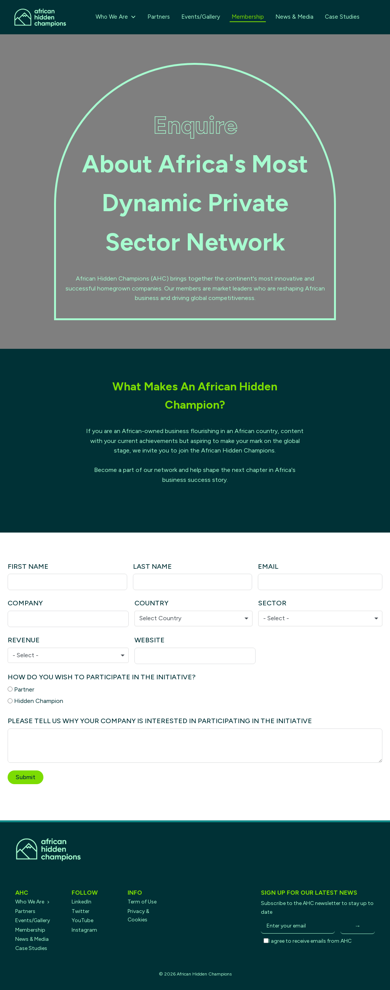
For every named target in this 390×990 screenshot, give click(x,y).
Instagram (84, 930)
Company (25, 603)
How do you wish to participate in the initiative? (102, 677)
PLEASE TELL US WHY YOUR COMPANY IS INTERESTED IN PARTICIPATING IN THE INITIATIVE (160, 721)
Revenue (24, 640)
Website (149, 640)
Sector (272, 603)
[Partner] (10, 689)
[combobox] (193, 618)
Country (151, 603)
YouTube (82, 920)
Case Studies (342, 16)
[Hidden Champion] (10, 700)
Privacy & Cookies (138, 915)
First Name (28, 566)
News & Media (294, 16)
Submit (25, 777)
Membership (248, 16)
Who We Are (116, 16)
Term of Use (142, 902)
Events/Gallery (200, 16)
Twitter (81, 911)
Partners (158, 16)
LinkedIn (81, 902)
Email (268, 566)
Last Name (152, 566)
